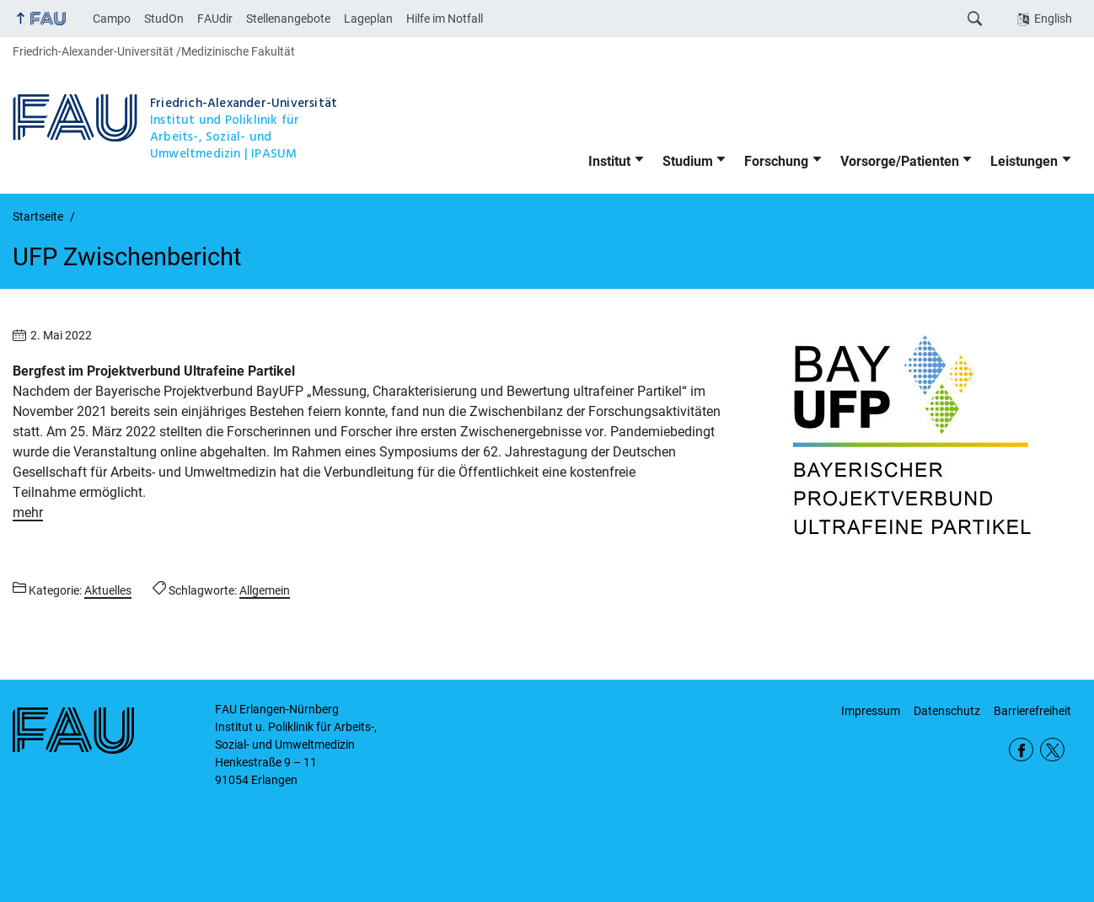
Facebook (1021, 750)
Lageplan (368, 18)
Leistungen (1024, 161)
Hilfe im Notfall (444, 18)
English (1053, 18)
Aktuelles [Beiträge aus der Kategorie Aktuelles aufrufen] (107, 590)
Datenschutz (947, 711)
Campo (112, 18)
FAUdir (215, 18)
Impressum (870, 711)
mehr (28, 512)
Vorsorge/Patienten (899, 161)
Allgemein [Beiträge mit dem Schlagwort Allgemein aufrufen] (264, 590)
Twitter (1052, 750)
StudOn (164, 18)
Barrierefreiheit (1032, 711)
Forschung (776, 161)
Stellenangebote (288, 18)
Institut (609, 161)
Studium (687, 161)
